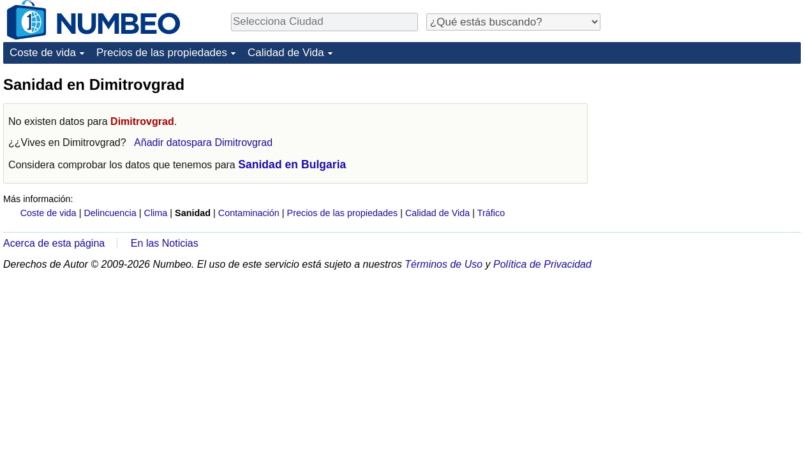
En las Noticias (164, 243)
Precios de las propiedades (161, 53)
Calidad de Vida (286, 53)
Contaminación (248, 213)
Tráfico (491, 213)
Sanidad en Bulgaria (292, 164)
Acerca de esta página (54, 243)
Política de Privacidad (542, 264)
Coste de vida (43, 53)
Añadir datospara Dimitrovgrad (203, 142)
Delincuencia (110, 213)
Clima (156, 213)
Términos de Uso (443, 264)
